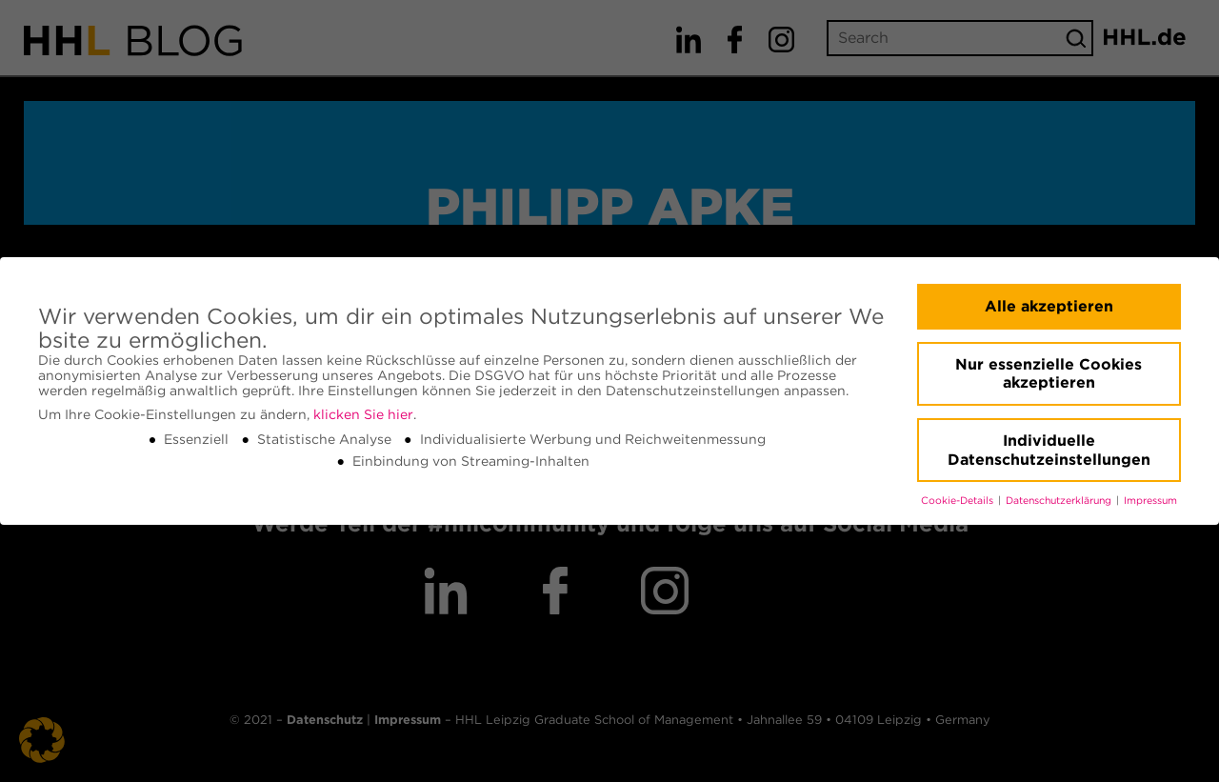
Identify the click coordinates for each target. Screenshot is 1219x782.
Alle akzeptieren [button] (1049, 306)
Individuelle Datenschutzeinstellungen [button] (1049, 450)
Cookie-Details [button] (958, 500)
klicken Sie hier (363, 414)
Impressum (1150, 500)
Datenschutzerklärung (1060, 500)
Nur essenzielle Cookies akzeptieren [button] (1048, 373)
